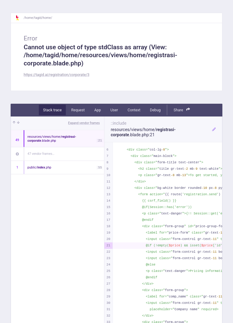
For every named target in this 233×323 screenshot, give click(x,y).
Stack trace (52, 110)
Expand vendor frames (84, 123)
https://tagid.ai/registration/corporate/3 (56, 75)
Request (78, 110)
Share (182, 109)
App (97, 110)
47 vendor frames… (41, 154)
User (114, 110)
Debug (155, 110)
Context (133, 110)
